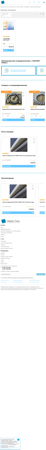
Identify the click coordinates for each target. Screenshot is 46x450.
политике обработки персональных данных (9, 448)
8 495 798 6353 (6, 427)
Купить (12, 49)
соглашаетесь (4, 444)
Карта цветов (19, 193)
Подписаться (41, 433)
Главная (2, 6)
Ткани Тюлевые (19, 6)
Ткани (6, 6)
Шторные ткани (11, 6)
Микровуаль (27, 6)
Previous (1, 87)
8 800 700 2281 (6, 426)
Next (5, 87)
